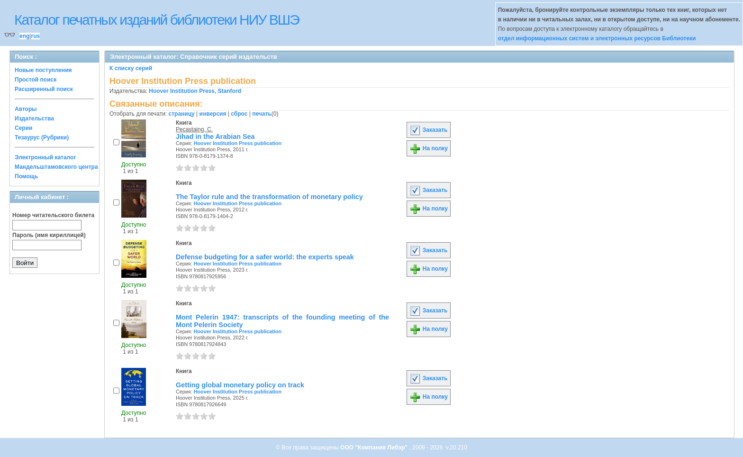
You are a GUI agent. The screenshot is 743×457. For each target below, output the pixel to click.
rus (35, 36)
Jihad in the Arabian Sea (215, 136)
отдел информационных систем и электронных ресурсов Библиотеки (597, 38)
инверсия (213, 113)
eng (24, 36)
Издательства (34, 118)
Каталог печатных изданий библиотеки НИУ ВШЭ (156, 19)
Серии (23, 128)
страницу (182, 113)
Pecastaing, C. (194, 129)
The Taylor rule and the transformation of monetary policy (269, 197)
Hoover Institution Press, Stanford (195, 91)
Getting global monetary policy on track (240, 385)
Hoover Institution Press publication (237, 143)
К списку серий (130, 68)
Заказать (428, 130)
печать (262, 113)
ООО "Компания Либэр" (374, 447)
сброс (239, 113)
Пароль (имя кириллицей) (49, 235)
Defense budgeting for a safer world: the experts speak (265, 257)
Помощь (26, 176)
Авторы (26, 109)
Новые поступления (43, 70)
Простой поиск (35, 79)
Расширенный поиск (44, 89)
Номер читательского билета (53, 215)
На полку (428, 148)
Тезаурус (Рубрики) (42, 137)
